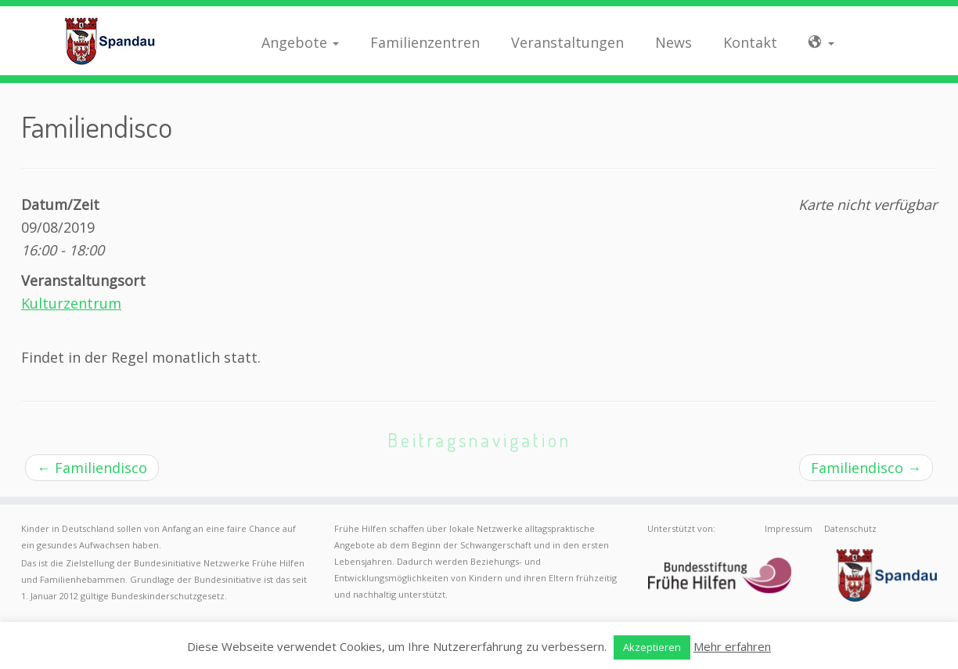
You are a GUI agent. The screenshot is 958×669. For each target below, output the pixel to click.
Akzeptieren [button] (652, 647)
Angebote (300, 42)
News (673, 42)
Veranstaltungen (567, 42)
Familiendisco (92, 467)
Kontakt (750, 42)
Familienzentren (425, 42)
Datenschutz (850, 528)
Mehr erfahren (732, 646)
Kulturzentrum (71, 303)
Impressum (788, 528)
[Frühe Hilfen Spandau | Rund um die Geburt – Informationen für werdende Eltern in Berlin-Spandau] (110, 40)
